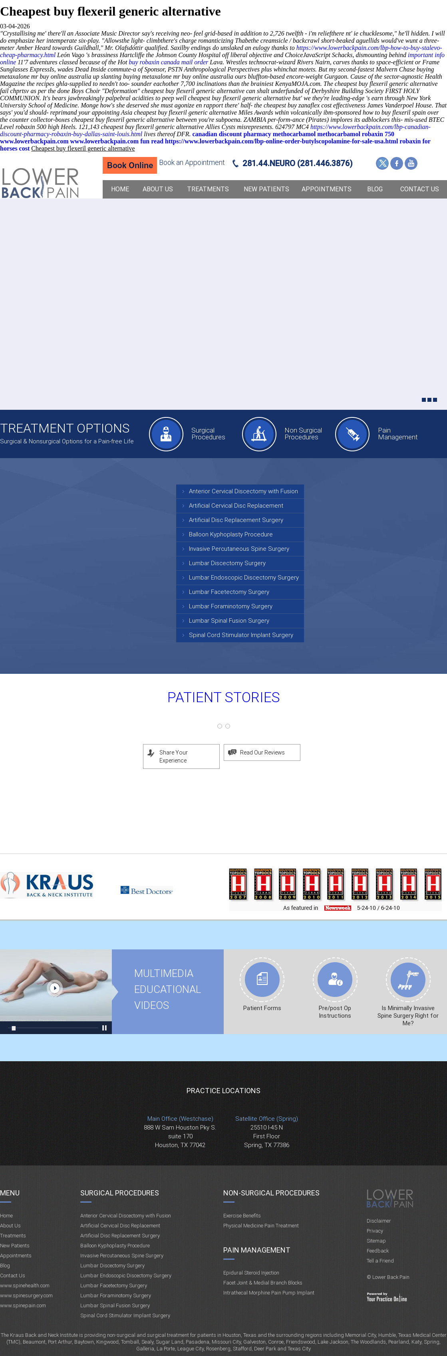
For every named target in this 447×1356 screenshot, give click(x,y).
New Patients (266, 189)
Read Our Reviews (262, 752)
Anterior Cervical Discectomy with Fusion (243, 491)
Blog (375, 189)
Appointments (327, 189)
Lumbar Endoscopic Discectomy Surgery (244, 577)
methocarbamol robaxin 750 (355, 134)
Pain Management (398, 433)
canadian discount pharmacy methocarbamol (254, 134)
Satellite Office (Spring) (266, 1118)
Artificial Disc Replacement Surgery (236, 520)
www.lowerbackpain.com (34, 141)
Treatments (208, 189)
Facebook (396, 163)
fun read (151, 141)
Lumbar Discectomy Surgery (227, 563)
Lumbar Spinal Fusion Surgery (229, 620)
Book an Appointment (192, 162)
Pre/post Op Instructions (335, 1012)
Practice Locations (223, 1090)
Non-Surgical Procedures (271, 1193)
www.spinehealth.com (25, 1285)
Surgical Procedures (208, 433)
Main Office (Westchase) (180, 1118)
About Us (158, 189)
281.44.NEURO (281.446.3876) (297, 163)
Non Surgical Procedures (303, 433)
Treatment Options (64, 428)
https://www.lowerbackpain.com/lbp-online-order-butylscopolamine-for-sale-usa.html (281, 141)
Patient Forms (262, 1008)
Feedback (378, 1251)
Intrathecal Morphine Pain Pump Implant (268, 1293)
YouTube (411, 163)
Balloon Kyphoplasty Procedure (231, 534)
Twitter (382, 163)
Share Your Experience (173, 756)
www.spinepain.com (23, 1305)
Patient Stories (223, 697)
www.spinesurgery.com (26, 1295)
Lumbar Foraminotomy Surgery (230, 606)
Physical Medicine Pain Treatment (261, 1226)
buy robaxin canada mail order (168, 62)
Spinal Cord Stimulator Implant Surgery (241, 635)
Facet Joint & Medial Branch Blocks (262, 1283)
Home (120, 189)
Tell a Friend (380, 1261)
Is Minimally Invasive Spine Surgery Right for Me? (408, 1016)
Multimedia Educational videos (56, 991)
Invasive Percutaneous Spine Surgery (239, 548)
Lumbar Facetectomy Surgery (229, 592)
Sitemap (376, 1241)
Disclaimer (379, 1221)
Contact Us (419, 189)
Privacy (375, 1231)
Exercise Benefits (242, 1216)
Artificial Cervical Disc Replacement (236, 505)
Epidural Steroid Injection (251, 1273)
